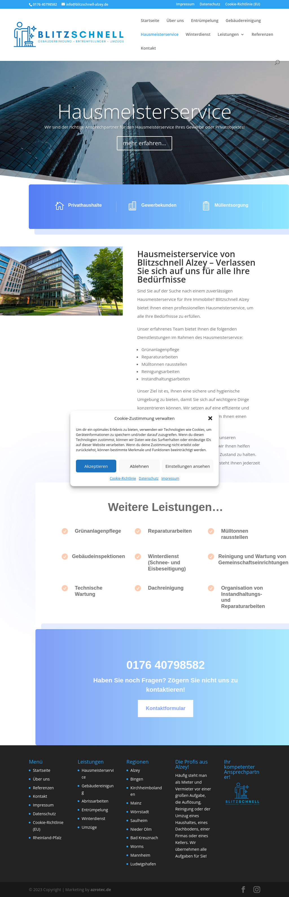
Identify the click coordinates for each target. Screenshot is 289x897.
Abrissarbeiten (95, 801)
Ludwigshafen (143, 864)
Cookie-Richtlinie (123, 478)
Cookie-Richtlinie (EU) (242, 4)
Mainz (135, 803)
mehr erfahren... (144, 131)
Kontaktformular (183, 708)
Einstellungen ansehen (187, 466)
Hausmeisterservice (159, 34)
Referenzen (262, 34)
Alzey (135, 770)
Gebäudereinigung (243, 21)
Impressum (170, 478)
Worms (137, 846)
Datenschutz (149, 478)
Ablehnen (139, 466)
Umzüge (89, 827)
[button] (210, 418)
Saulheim (139, 820)
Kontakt (148, 48)
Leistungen (228, 34)
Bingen (136, 779)
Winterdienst (198, 34)
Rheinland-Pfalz (47, 837)
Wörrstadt (139, 811)
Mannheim (140, 855)
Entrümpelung (204, 21)
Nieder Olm (141, 829)
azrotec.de (100, 889)
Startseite (150, 21)
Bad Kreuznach (144, 837)
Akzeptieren (96, 466)
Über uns (175, 21)
